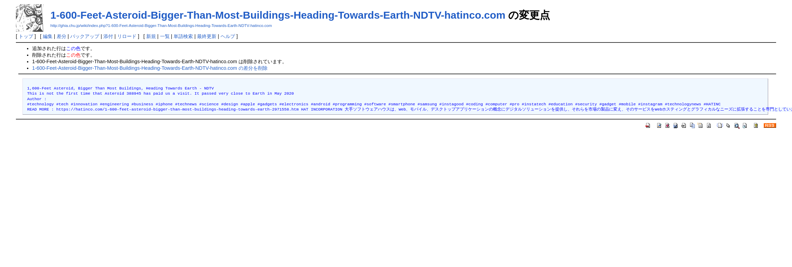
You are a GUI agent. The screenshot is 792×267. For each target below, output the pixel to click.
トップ (26, 36)
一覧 (165, 36)
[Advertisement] (132, 182)
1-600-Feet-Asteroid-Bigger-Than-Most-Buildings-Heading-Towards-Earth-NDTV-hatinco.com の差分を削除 (150, 68)
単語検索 (183, 36)
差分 (61, 36)
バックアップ (84, 36)
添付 (108, 36)
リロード (127, 36)
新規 (151, 36)
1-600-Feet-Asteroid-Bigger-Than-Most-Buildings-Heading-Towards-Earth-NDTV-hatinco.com (277, 15)
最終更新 (206, 36)
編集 (48, 36)
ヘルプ (228, 36)
